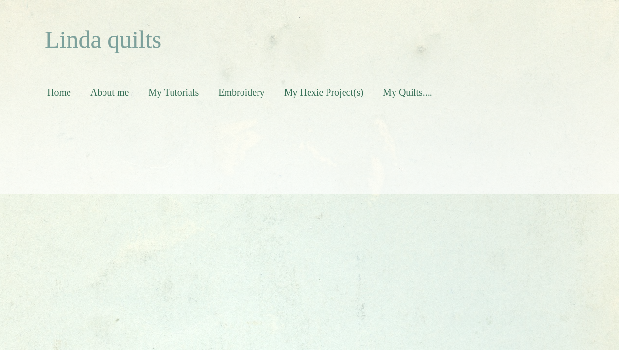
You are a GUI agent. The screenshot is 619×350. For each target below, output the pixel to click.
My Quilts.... (407, 92)
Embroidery (241, 92)
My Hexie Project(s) (323, 92)
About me (109, 92)
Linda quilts (103, 39)
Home (59, 92)
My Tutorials (173, 92)
